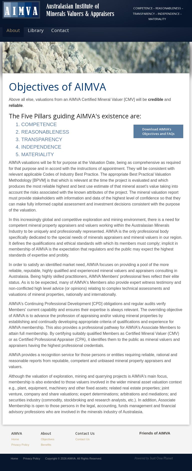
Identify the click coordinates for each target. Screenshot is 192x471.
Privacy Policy (20, 444)
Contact (60, 30)
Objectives (47, 439)
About (13, 30)
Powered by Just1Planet (159, 459)
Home (15, 439)
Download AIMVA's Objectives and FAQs (158, 131)
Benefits (46, 444)
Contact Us (82, 439)
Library (36, 30)
